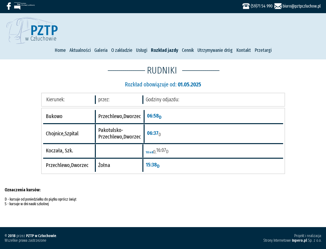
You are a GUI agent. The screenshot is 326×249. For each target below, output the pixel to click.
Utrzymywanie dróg (215, 50)
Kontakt (243, 50)
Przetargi (263, 50)
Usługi (141, 50)
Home (60, 50)
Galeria (101, 50)
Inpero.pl (299, 240)
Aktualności (80, 50)
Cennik (188, 50)
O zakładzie (121, 50)
